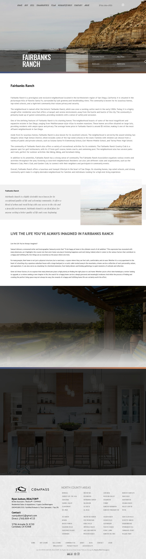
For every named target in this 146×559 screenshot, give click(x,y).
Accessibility (88, 546)
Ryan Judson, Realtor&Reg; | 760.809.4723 (105, 5)
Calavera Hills (67, 527)
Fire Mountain (89, 520)
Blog (91, 543)
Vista (124, 510)
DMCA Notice (57, 546)
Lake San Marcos (90, 530)
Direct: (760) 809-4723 (23, 518)
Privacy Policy (72, 546)
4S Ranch (65, 517)
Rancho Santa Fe (128, 493)
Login (110, 543)
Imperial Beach (89, 527)
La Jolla (86, 510)
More (86, 5)
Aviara (64, 520)
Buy (26, 5)
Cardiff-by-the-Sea (69, 496)
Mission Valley (109, 496)
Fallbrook (87, 503)
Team (53, 5)
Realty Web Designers (101, 550)
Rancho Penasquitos (111, 510)
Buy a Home (44, 543)
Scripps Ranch (127, 520)
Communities (42, 5)
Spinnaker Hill (128, 527)
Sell (32, 5)
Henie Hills (88, 524)
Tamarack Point (128, 530)
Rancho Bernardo (110, 506)
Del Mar (65, 510)
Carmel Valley (67, 503)
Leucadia (107, 493)
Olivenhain (108, 524)
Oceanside (107, 500)
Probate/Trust (65, 5)
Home (19, 5)
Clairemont (66, 506)
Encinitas (87, 493)
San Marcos (126, 500)
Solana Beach (127, 503)
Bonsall (65, 493)
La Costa (87, 506)
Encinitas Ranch (90, 517)
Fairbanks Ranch (90, 500)
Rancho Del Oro (109, 534)
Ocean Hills (108, 520)
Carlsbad (65, 500)
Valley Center (127, 506)
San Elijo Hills (128, 517)
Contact (78, 5)
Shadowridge (127, 524)
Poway (106, 503)
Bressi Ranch (67, 524)
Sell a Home (57, 543)
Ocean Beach (108, 517)
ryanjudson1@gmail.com (24, 515)
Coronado (65, 534)
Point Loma (108, 530)
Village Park (126, 534)
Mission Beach (89, 534)
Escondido (87, 496)
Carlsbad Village (68, 530)
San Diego (125, 496)
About (82, 543)
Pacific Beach (109, 527)
